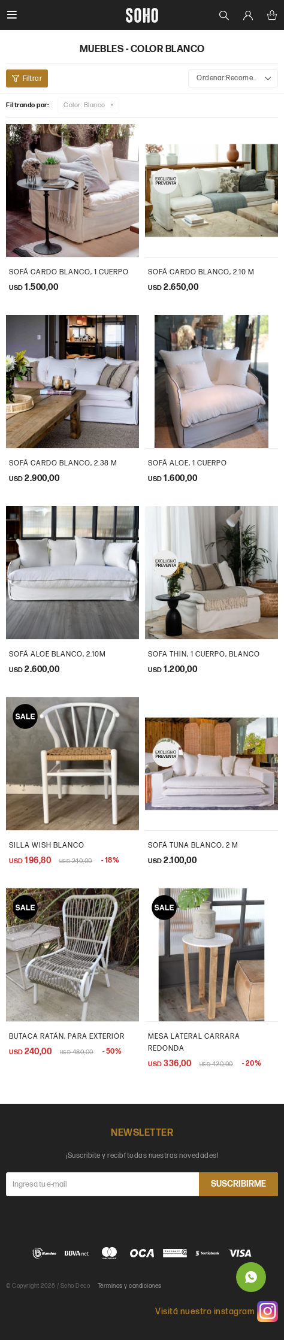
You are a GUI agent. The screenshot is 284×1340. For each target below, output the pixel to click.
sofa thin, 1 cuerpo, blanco (204, 654)
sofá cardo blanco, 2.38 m (63, 463)
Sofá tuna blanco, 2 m (193, 845)
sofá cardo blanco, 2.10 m (201, 272)
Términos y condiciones (130, 1286)
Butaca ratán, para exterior (67, 1036)
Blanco (84, 105)
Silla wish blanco (46, 845)
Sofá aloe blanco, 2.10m (57, 654)
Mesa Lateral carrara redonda (194, 1042)
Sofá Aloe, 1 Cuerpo (187, 463)
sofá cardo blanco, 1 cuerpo (69, 272)
